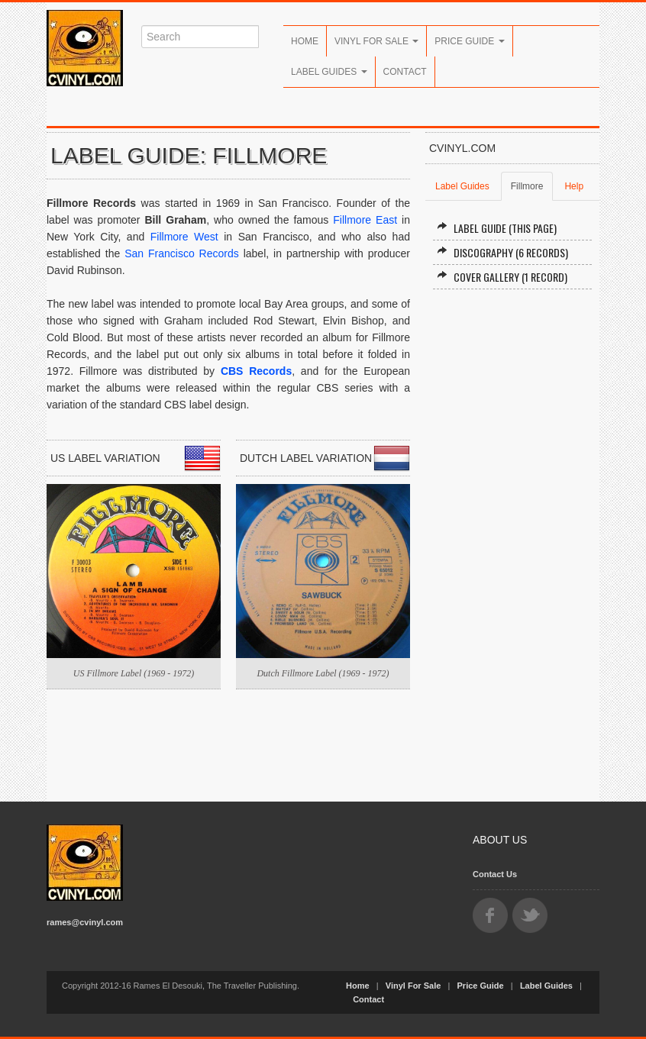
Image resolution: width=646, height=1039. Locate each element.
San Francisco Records (181, 253)
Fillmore (527, 186)
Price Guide (469, 41)
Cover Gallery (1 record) (502, 277)
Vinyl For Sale (376, 41)
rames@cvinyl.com (85, 922)
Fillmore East (365, 220)
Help (573, 186)
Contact (405, 71)
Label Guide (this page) (497, 228)
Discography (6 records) (502, 252)
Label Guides (329, 71)
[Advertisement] (512, 546)
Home (304, 41)
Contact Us (495, 874)
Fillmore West (184, 237)
